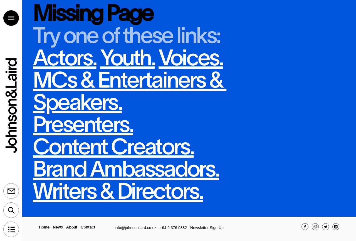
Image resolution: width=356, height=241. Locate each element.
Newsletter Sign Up (207, 227)
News (58, 227)
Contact (88, 227)
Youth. (127, 59)
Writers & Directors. (118, 193)
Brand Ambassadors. (126, 171)
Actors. (64, 59)
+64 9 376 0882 (173, 227)
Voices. (191, 59)
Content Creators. (113, 148)
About (71, 227)
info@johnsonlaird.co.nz (136, 227)
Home (44, 227)
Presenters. (83, 126)
